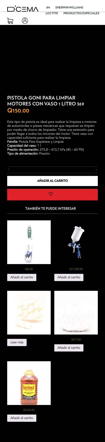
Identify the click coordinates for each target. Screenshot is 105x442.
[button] (52, 194)
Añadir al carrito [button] (21, 277)
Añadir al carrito (52, 180)
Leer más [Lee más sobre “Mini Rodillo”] (16, 342)
